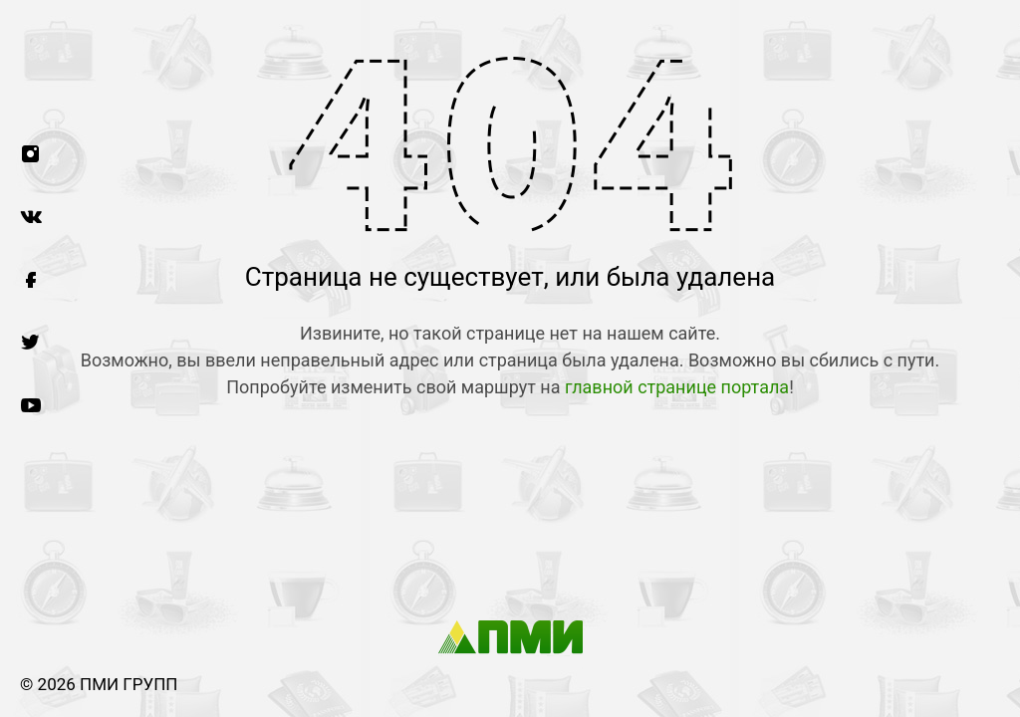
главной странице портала (677, 386)
